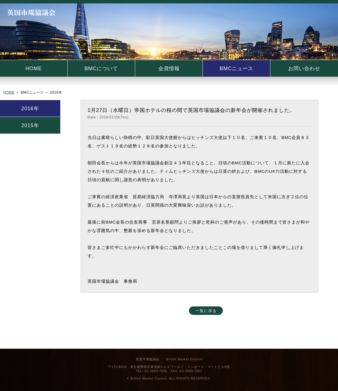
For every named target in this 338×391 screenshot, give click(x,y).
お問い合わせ (304, 68)
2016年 (30, 108)
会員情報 (169, 68)
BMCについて (101, 68)
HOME (34, 68)
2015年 (30, 125)
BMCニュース (236, 68)
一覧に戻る (206, 310)
